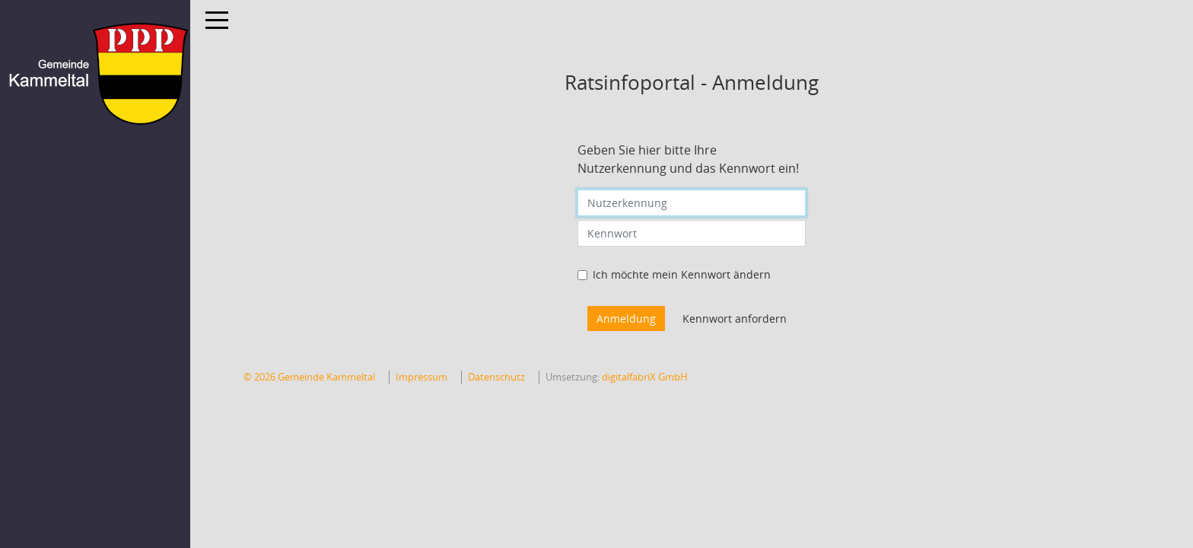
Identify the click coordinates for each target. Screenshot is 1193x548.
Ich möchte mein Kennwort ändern (682, 274)
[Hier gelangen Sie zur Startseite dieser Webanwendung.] (95, 74)
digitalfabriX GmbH (645, 377)
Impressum (421, 377)
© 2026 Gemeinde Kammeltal (309, 377)
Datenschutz (496, 377)
